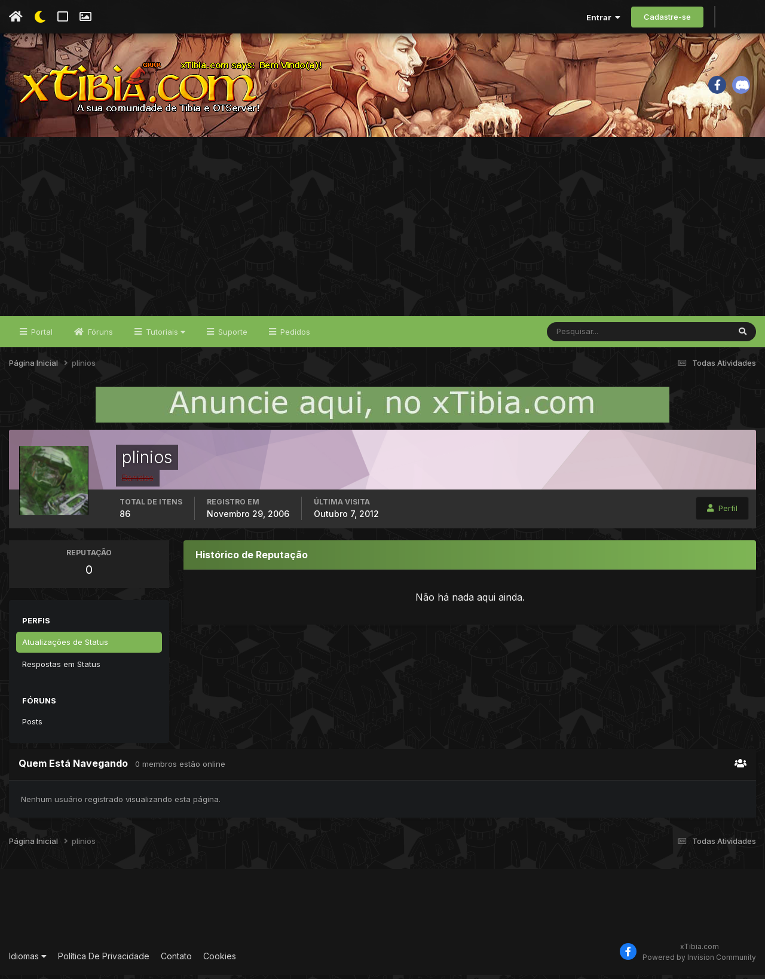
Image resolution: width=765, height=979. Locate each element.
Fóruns (99, 336)
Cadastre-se (667, 17)
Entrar (603, 17)
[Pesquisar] (586, 335)
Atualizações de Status (65, 646)
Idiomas (28, 961)
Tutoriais (164, 336)
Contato (176, 961)
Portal (41, 336)
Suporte (231, 336)
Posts (32, 725)
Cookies (219, 961)
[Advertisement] (382, 230)
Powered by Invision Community (699, 961)
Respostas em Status (61, 668)
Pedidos (294, 336)
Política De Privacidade (103, 961)
